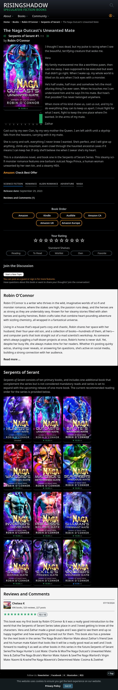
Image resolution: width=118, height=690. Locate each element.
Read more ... (11, 359)
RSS (81, 675)
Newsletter (43, 675)
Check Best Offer (26, 172)
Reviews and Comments (26, 594)
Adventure (67, 183)
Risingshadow (25, 6)
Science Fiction (13, 183)
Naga (79, 183)
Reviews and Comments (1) (19, 197)
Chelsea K (18, 603)
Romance (31, 183)
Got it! (68, 686)
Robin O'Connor (18, 40)
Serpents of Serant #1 (23, 36)
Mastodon (72, 675)
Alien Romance (48, 183)
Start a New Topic (13, 274)
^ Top (111, 673)
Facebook (56, 675)
